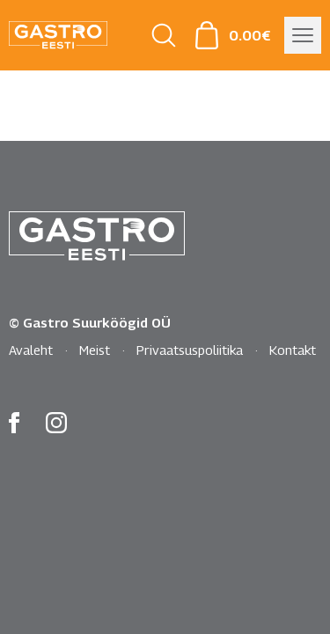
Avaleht (31, 350)
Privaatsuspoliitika (189, 350)
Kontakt (292, 350)
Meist (94, 350)
